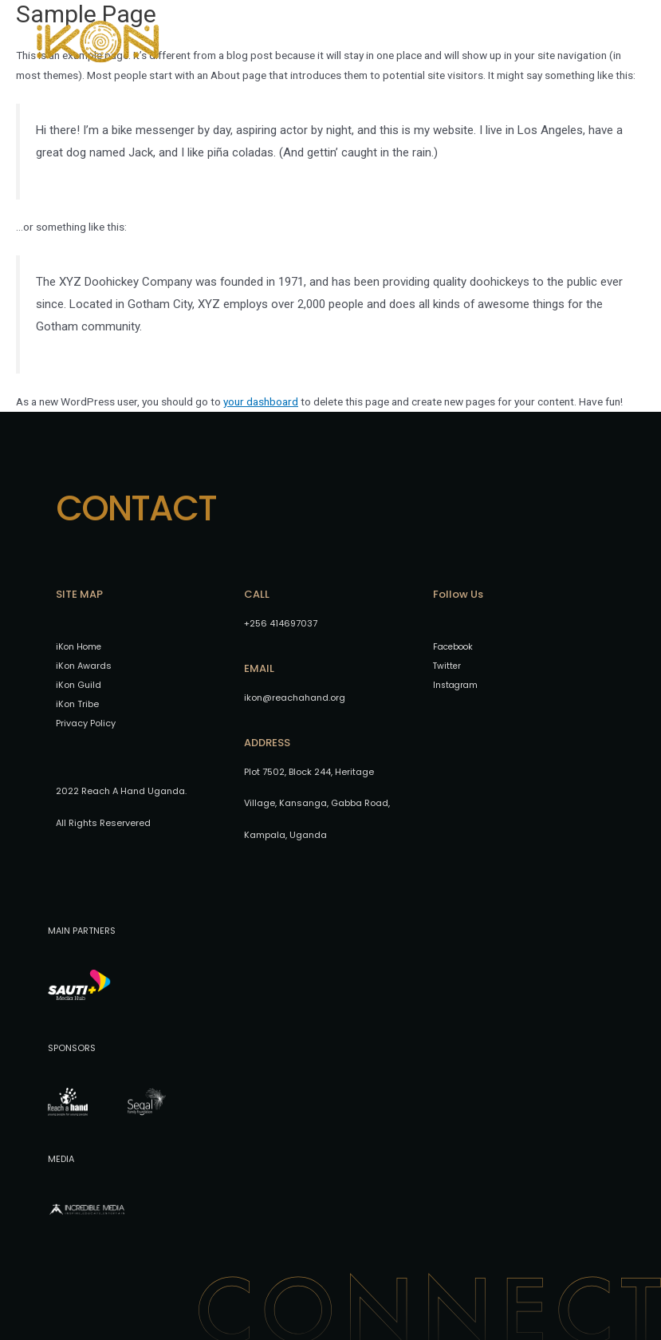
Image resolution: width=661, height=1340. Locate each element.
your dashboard (260, 401)
